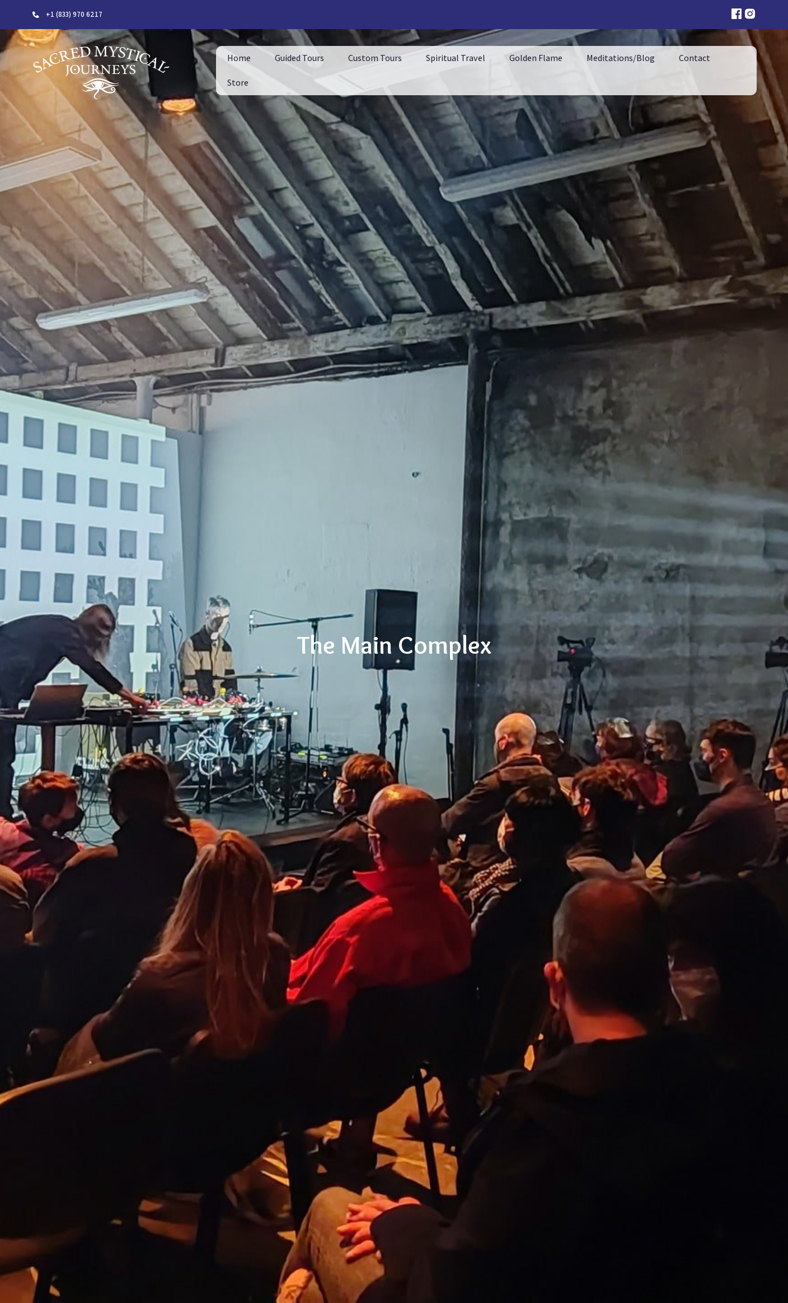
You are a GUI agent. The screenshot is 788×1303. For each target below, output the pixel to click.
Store (237, 83)
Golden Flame (535, 58)
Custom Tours (375, 58)
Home (239, 58)
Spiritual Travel (455, 58)
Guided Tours (299, 58)
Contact (694, 58)
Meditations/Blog (621, 58)
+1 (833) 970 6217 (74, 14)
